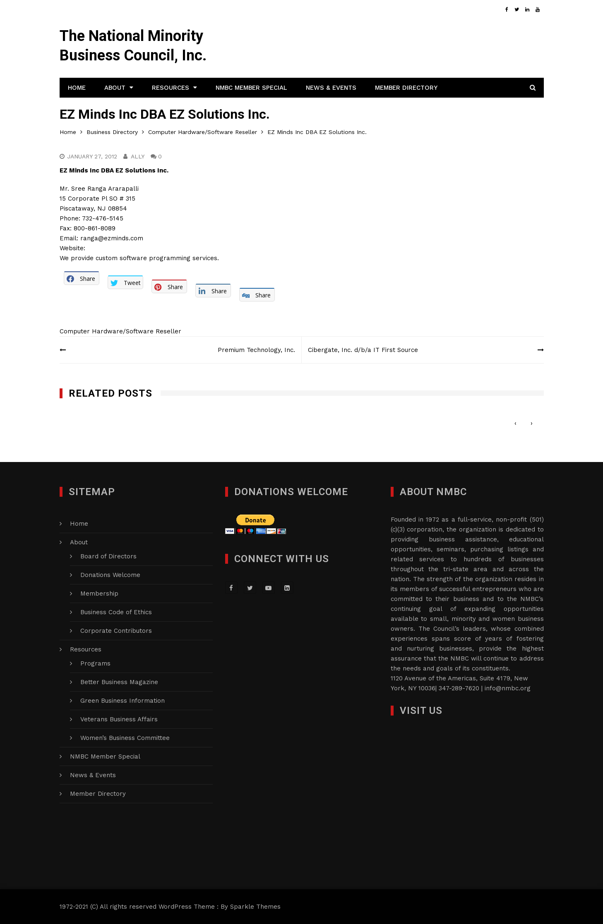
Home (77, 87)
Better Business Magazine (119, 682)
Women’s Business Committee (125, 738)
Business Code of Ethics (116, 612)
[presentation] (515, 423)
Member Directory (406, 87)
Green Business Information (122, 700)
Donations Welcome (110, 575)
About (114, 87)
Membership (99, 593)
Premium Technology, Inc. (256, 350)
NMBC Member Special (251, 87)
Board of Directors (108, 556)
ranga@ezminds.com (111, 238)
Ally (137, 156)
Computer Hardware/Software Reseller (120, 331)
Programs (95, 663)
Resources (170, 87)
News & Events (331, 87)
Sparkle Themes (255, 906)
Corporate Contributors (116, 630)
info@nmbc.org (508, 688)
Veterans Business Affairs (119, 719)
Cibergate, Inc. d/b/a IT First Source (363, 350)
